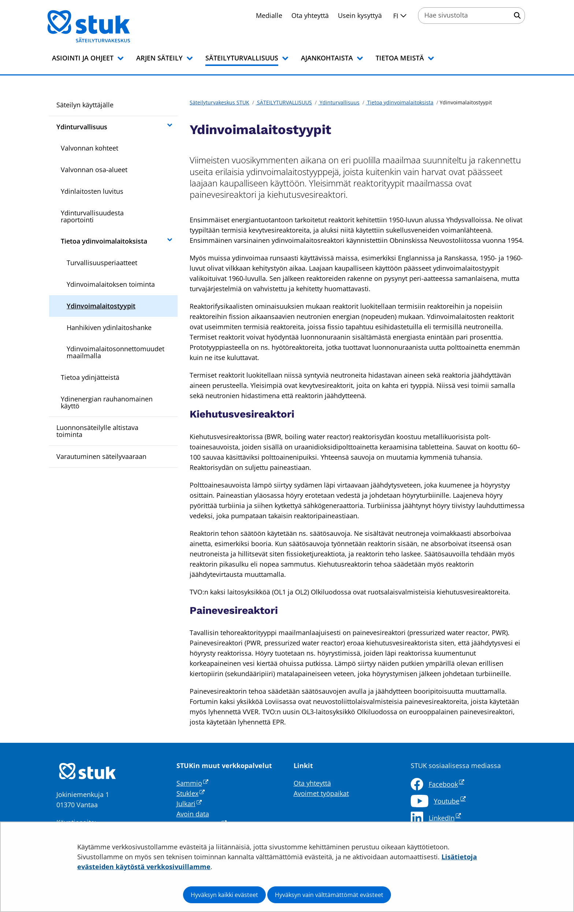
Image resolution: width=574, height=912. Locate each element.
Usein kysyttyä (360, 15)
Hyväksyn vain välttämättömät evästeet (329, 895)
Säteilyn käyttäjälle (84, 104)
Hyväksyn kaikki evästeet (224, 895)
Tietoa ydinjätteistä (90, 377)
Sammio (192, 783)
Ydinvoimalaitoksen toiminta (111, 284)
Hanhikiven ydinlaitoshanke (109, 327)
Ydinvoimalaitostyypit (101, 305)
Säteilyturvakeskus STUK (219, 102)
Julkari (189, 803)
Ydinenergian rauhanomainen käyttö (107, 402)
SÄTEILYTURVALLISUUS (284, 102)
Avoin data (192, 813)
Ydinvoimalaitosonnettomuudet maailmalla (115, 352)
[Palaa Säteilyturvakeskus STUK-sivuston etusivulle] (107, 26)
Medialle (269, 15)
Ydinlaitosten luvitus (92, 191)
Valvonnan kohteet (89, 148)
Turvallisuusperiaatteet (102, 262)
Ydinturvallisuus (81, 126)
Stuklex (190, 793)
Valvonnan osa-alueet (94, 169)
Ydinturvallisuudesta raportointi (92, 216)
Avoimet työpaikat (321, 793)
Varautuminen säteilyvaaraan (101, 456)
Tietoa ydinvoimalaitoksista (104, 241)
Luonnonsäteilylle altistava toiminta (97, 431)
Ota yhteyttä (310, 15)
